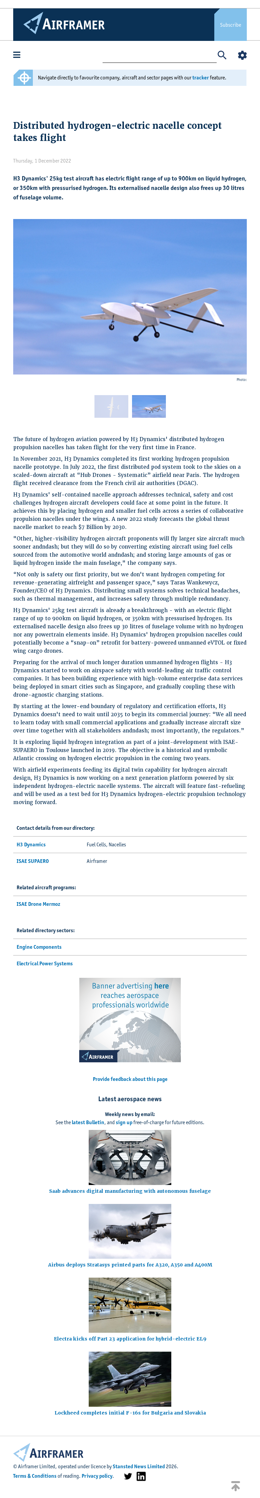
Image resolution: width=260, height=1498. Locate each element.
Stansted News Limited (139, 1466)
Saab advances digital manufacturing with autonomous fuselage (130, 1191)
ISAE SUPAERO (33, 861)
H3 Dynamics (31, 844)
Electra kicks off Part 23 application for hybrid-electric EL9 (130, 1339)
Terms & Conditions (35, 1476)
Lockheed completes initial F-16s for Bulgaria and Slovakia (130, 1413)
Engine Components (39, 947)
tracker (200, 77)
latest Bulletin (88, 1122)
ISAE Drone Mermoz (38, 904)
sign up (124, 1122)
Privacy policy (97, 1476)
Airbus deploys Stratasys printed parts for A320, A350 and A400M (130, 1265)
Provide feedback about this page (130, 1079)
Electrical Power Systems (45, 963)
